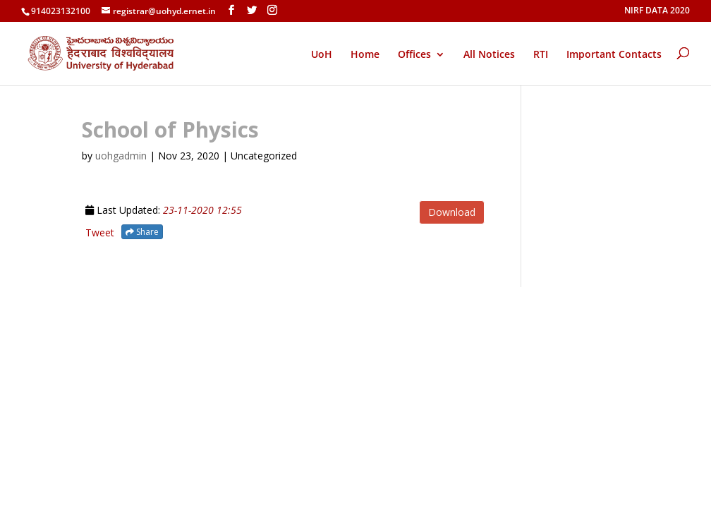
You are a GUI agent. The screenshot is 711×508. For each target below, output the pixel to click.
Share (142, 232)
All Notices (489, 55)
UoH (321, 54)
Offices (414, 55)
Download (451, 212)
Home (365, 55)
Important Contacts (614, 55)
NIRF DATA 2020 (657, 11)
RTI (540, 55)
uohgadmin (121, 155)
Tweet (99, 232)
